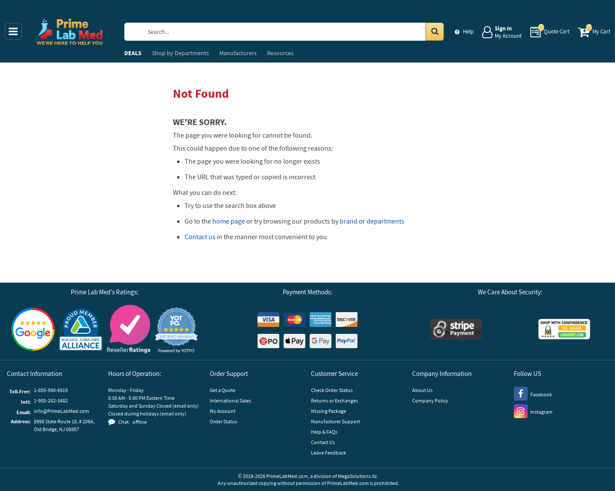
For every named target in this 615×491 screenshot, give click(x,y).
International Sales (230, 400)
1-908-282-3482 (51, 400)
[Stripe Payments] (456, 330)
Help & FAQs (324, 431)
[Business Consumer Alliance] (80, 330)
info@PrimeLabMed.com (61, 411)
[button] (176, 330)
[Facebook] (533, 393)
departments (385, 221)
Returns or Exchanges (334, 400)
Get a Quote (222, 390)
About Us (422, 390)
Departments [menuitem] (180, 53)
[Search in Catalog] (435, 32)
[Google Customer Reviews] (33, 330)
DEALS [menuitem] (133, 53)
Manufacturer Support (335, 421)
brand (348, 221)
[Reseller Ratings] (128, 330)
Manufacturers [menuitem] (238, 53)
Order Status (223, 421)
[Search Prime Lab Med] (292, 31)
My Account (222, 411)
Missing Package (328, 411)
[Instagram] (533, 411)
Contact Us (323, 442)
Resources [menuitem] (280, 53)
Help (468, 31)
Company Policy (430, 400)
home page (228, 221)
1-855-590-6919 (51, 390)
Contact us (200, 236)
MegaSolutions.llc (357, 476)
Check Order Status (332, 390)
